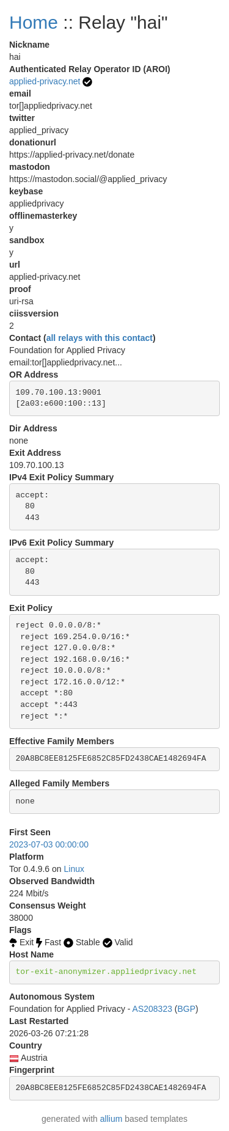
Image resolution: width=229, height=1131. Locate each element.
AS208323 (152, 1009)
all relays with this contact (99, 338)
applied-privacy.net (44, 81)
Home (33, 22)
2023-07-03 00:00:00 (49, 844)
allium (111, 1119)
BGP (187, 1009)
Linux (74, 869)
